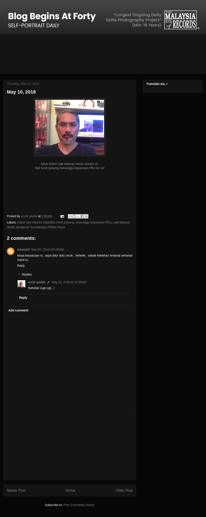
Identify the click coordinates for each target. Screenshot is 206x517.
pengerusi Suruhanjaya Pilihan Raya (40, 227)
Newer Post (16, 490)
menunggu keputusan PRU (94, 222)
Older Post (124, 490)
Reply (21, 265)
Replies (27, 274)
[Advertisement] (70, 447)
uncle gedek (36, 282)
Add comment (18, 310)
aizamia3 (23, 249)
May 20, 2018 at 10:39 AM (69, 282)
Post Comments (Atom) (78, 505)
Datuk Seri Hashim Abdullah (36, 222)
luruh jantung (65, 222)
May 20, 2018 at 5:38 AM (47, 249)
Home (70, 490)
